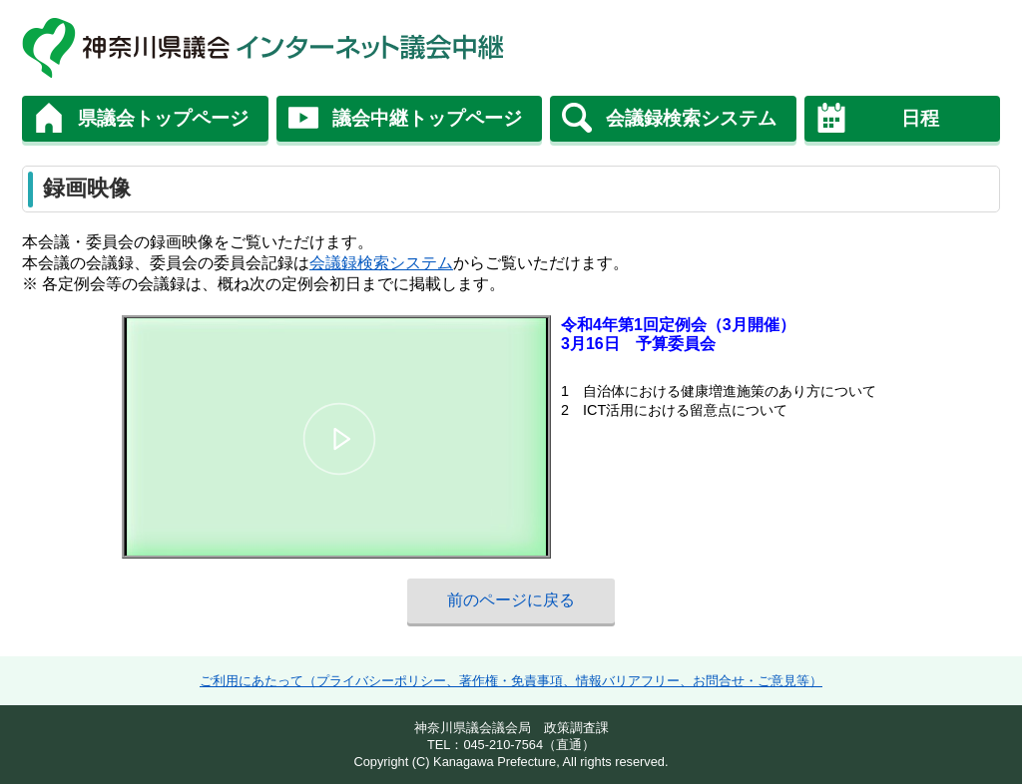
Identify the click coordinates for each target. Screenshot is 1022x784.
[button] (339, 440)
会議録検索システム (691, 118)
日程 (920, 118)
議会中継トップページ (427, 118)
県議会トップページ (163, 118)
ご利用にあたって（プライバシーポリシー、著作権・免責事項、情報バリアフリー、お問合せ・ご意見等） (511, 680)
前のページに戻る (511, 599)
